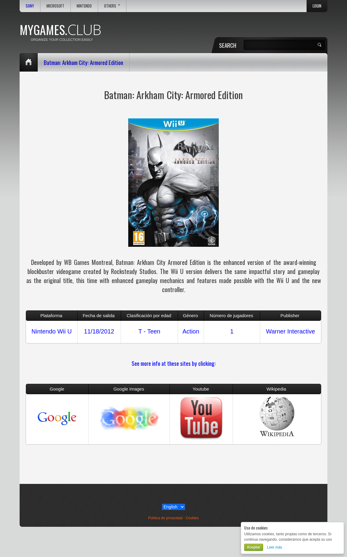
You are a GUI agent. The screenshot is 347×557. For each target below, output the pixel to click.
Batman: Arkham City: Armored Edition (83, 62)
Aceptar (253, 547)
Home (29, 62)
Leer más (274, 547)
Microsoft (55, 6)
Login (317, 6)
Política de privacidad (165, 518)
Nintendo (84, 6)
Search (227, 45)
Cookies (192, 518)
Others (112, 6)
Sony (30, 6)
